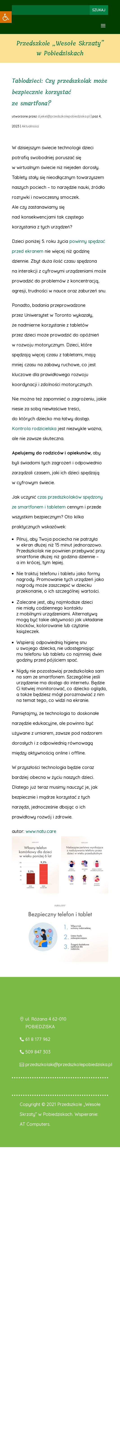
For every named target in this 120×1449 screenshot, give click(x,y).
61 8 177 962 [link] (37, 1039)
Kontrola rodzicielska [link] (34, 428)
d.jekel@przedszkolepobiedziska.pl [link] (64, 116)
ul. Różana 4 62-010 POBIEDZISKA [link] (45, 1022)
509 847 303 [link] (38, 1052)
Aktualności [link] (30, 126)
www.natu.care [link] (41, 831)
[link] (6, 17)
